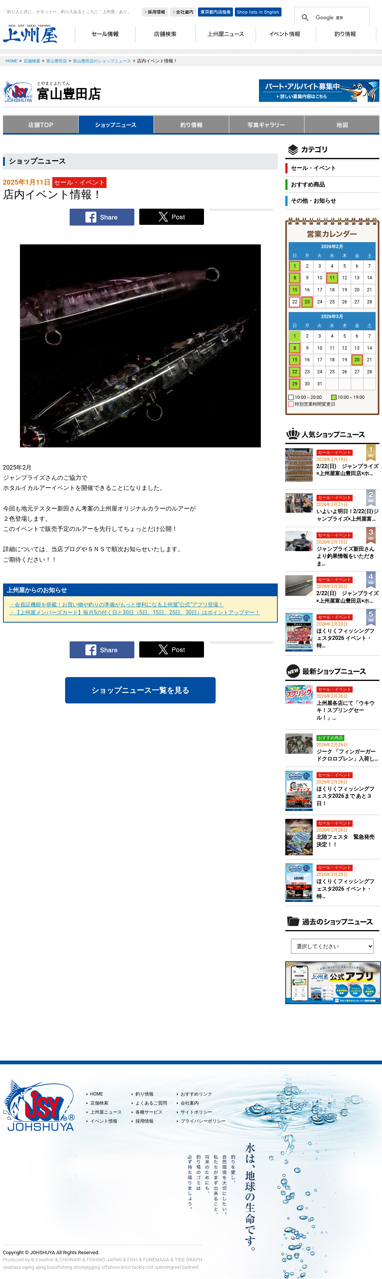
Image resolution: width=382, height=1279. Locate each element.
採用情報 (144, 1121)
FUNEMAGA (156, 1259)
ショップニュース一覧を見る (140, 690)
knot (125, 1267)
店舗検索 (99, 1103)
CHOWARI (70, 1259)
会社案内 (190, 1103)
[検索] (331, 17)
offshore (110, 1267)
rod (149, 1267)
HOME (96, 1094)
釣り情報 (144, 1094)
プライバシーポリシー (203, 1121)
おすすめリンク (196, 1094)
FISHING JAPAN (104, 1259)
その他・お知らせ (313, 200)
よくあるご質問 (151, 1103)
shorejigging (86, 1267)
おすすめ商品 (308, 184)
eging (28, 1267)
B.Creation (42, 1259)
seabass (12, 1267)
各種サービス (149, 1112)
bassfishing (59, 1267)
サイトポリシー (196, 1112)
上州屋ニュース (106, 1112)
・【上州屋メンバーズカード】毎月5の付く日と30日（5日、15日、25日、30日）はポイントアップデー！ (134, 612)
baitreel (190, 1267)
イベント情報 (103, 1121)
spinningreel (167, 1267)
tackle (138, 1267)
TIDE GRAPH (188, 1259)
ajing (40, 1267)
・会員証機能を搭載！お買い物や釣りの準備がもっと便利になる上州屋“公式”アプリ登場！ (116, 605)
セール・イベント (313, 168)
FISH (132, 1259)
